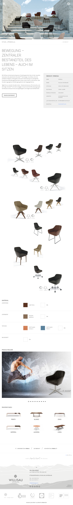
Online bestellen (62, 104)
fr (69, 455)
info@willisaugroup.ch (34, 483)
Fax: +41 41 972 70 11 (34, 480)
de (66, 455)
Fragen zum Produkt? (9, 95)
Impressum (69, 485)
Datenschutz (69, 486)
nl (71, 455)
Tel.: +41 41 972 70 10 (34, 478)
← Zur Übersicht (65, 42)
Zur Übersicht (37, 448)
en (67, 455)
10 (45, 401)
